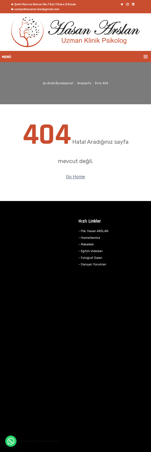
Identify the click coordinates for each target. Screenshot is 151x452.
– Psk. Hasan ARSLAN (93, 231)
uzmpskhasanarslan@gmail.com (35, 9)
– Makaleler (86, 244)
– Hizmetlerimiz (89, 238)
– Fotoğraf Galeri (90, 258)
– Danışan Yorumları (92, 264)
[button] (10, 441)
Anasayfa (84, 83)
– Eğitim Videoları (90, 251)
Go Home (75, 176)
